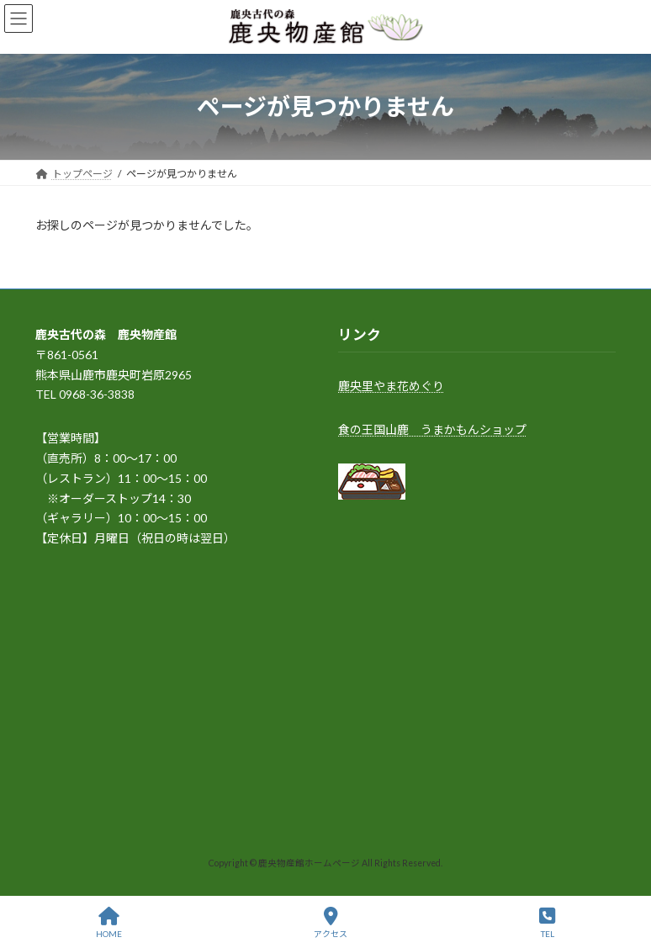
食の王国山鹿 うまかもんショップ (432, 429)
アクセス (330, 923)
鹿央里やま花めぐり (391, 386)
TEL (547, 923)
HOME (109, 923)
